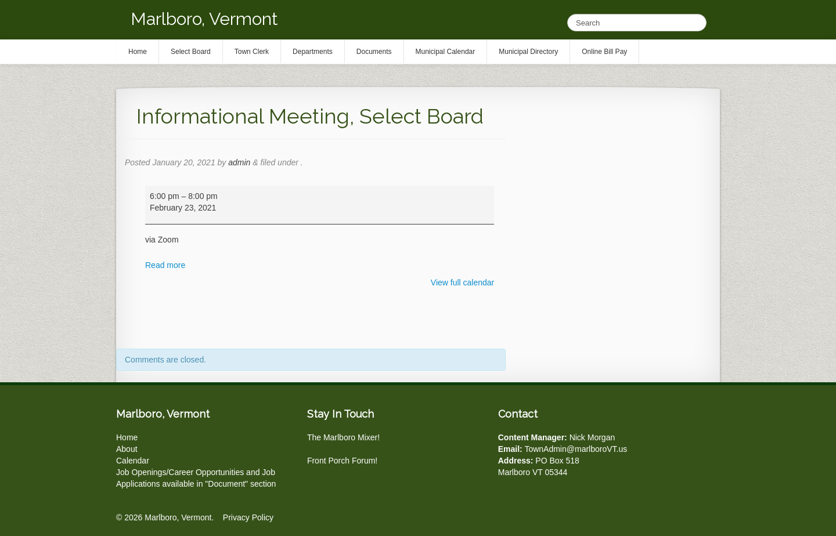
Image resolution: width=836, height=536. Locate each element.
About (127, 449)
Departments (313, 52)
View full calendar (462, 282)
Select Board (191, 52)
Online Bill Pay (604, 52)
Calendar (132, 460)
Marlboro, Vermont (204, 19)
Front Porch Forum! (342, 460)
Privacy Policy (248, 517)
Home (127, 437)
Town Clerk (252, 52)
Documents (374, 52)
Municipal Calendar (445, 52)
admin (239, 162)
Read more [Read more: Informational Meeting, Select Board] (165, 265)
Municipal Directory (528, 52)
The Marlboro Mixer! (343, 437)
